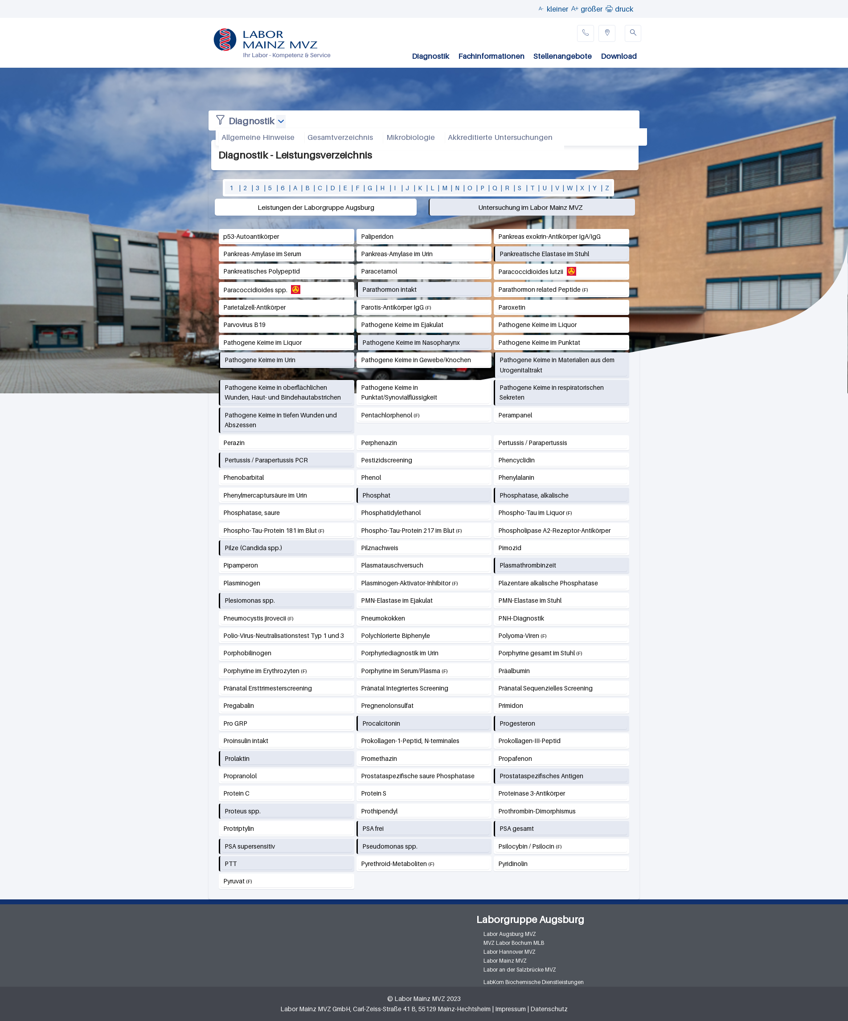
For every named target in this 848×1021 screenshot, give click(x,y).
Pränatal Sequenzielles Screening (545, 688)
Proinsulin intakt (245, 740)
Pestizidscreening (386, 460)
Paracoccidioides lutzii (530, 271)
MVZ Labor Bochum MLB (513, 942)
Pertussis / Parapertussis (532, 442)
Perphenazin (379, 442)
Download (619, 56)
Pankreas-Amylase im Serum (262, 253)
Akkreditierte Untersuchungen (500, 137)
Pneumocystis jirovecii (254, 618)
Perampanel (515, 415)
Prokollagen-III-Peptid (529, 740)
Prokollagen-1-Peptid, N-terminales (410, 740)
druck (624, 8)
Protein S (373, 793)
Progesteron (517, 723)
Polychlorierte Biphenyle (395, 635)
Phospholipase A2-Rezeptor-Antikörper (554, 530)
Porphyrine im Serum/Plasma (401, 670)
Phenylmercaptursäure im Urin (265, 495)
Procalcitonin (381, 723)
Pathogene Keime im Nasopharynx (411, 342)
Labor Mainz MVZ (505, 960)
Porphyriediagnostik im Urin (399, 653)
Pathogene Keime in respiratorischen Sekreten (552, 392)
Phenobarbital (243, 477)
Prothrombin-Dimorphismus (537, 811)
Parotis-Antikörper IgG (393, 307)
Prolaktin (237, 758)
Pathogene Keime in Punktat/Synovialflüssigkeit (399, 392)
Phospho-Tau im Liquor (531, 512)
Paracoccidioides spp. (255, 290)
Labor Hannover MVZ (509, 951)
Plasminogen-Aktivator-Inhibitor (406, 583)
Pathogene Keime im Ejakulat (402, 324)
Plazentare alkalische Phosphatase (548, 583)
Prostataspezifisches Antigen (541, 776)
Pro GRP (235, 723)
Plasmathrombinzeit (528, 565)
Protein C (236, 793)
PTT (231, 863)
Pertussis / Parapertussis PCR (266, 460)
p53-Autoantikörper (251, 236)
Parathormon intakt (389, 289)
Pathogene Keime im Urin (260, 359)
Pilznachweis (379, 547)
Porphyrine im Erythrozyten (262, 670)
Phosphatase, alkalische (534, 495)
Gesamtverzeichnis (340, 137)
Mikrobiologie (410, 137)
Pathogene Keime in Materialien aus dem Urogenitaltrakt (557, 364)
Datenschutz (549, 1009)
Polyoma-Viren (518, 635)
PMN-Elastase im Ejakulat (397, 600)
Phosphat (376, 495)
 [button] (609, 8)
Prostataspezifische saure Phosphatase (418, 776)
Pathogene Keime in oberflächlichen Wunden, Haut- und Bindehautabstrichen (283, 392)
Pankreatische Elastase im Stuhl (544, 253)
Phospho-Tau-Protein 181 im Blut (270, 530)
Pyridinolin (513, 863)
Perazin (234, 442)
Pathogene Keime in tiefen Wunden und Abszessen (281, 420)
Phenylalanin (516, 477)
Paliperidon (377, 236)
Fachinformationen (491, 56)
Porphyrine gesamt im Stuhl (537, 653)
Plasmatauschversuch (392, 565)
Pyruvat (234, 881)
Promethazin (379, 758)
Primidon (510, 705)
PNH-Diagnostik (521, 618)
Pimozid (509, 547)
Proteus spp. (243, 811)
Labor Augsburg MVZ (509, 934)
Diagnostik (430, 56)
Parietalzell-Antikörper (254, 307)
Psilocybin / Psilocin (526, 846)
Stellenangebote (562, 56)
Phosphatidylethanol (391, 512)
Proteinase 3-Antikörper (531, 793)
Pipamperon (240, 565)
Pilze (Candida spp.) (254, 547)
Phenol (371, 477)
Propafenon (515, 758)
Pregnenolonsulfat (387, 705)
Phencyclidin (516, 460)
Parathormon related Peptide (540, 289)
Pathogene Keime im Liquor (537, 324)
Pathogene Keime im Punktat (539, 342)
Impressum (510, 1009)
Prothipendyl (379, 811)
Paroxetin (511, 307)
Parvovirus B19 (244, 324)
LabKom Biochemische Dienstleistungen (533, 982)
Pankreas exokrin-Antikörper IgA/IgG (549, 236)
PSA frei (373, 828)
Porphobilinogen (247, 653)
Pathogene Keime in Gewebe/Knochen (416, 359)
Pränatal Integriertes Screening (404, 688)
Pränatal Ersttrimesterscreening (267, 688)
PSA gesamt (517, 828)
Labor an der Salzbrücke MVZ (519, 969)
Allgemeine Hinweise (258, 137)
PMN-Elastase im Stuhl (529, 600)
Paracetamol (379, 271)
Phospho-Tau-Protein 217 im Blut (408, 530)
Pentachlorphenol (386, 415)
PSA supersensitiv (250, 846)
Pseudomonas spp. (390, 846)
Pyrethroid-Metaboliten (394, 863)
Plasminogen (241, 583)
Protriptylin (238, 828)
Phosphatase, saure (251, 512)
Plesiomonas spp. (250, 600)
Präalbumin (514, 670)
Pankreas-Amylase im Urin (397, 253)
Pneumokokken (383, 618)
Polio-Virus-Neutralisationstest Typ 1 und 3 (283, 635)
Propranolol (240, 776)
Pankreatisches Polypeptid (261, 271)
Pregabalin (238, 705)
